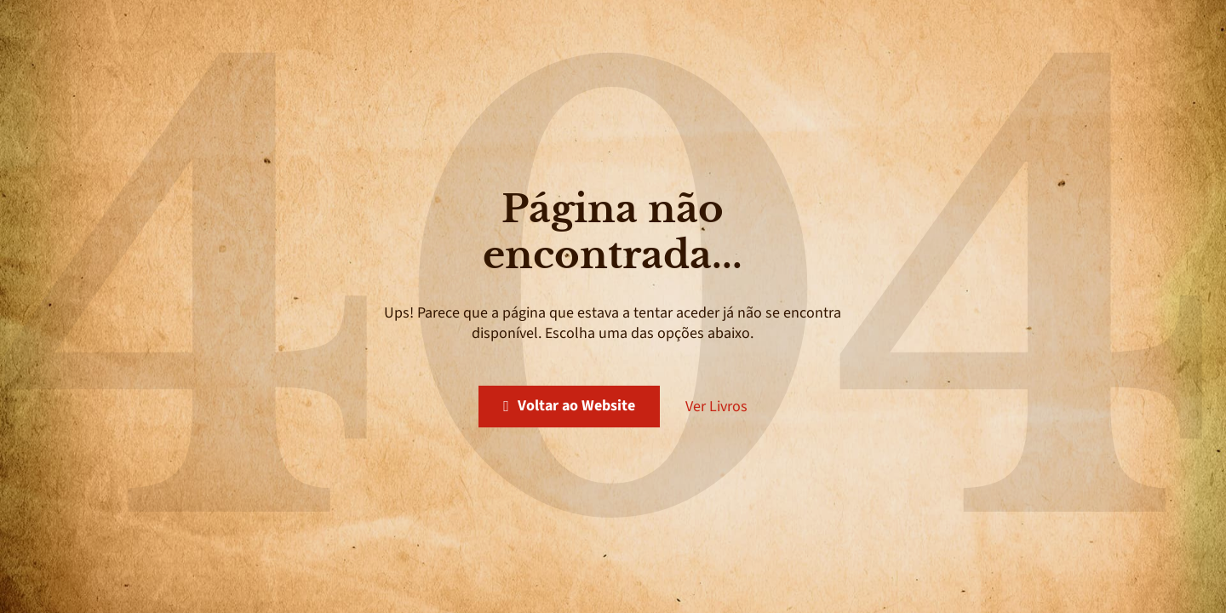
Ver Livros (716, 406)
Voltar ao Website (569, 405)
